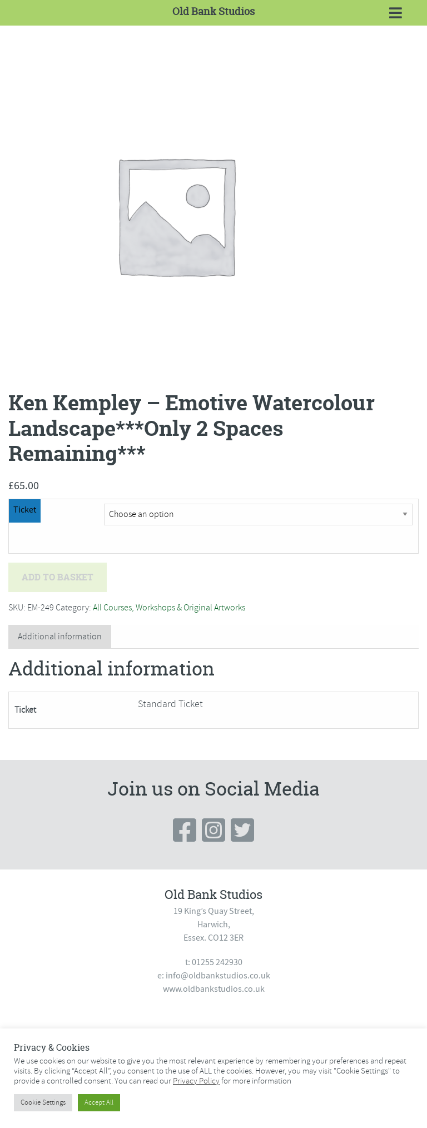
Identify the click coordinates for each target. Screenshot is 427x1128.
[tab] (59, 637)
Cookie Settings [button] (43, 1102)
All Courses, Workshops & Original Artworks (169, 607)
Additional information (60, 636)
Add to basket (57, 577)
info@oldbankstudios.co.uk (218, 975)
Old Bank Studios (213, 11)
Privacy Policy (196, 1081)
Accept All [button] (99, 1102)
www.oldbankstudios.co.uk (214, 989)
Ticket (24, 509)
